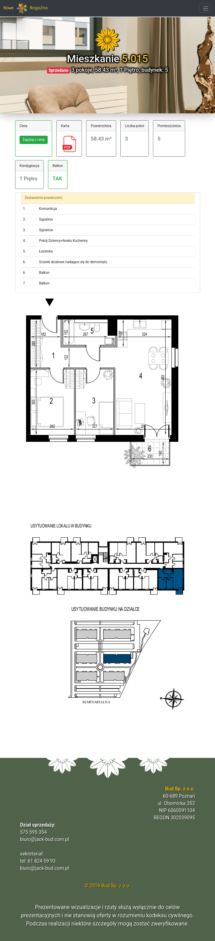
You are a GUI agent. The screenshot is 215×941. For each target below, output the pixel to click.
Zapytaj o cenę (34, 140)
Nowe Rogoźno (25, 8)
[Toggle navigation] (205, 8)
